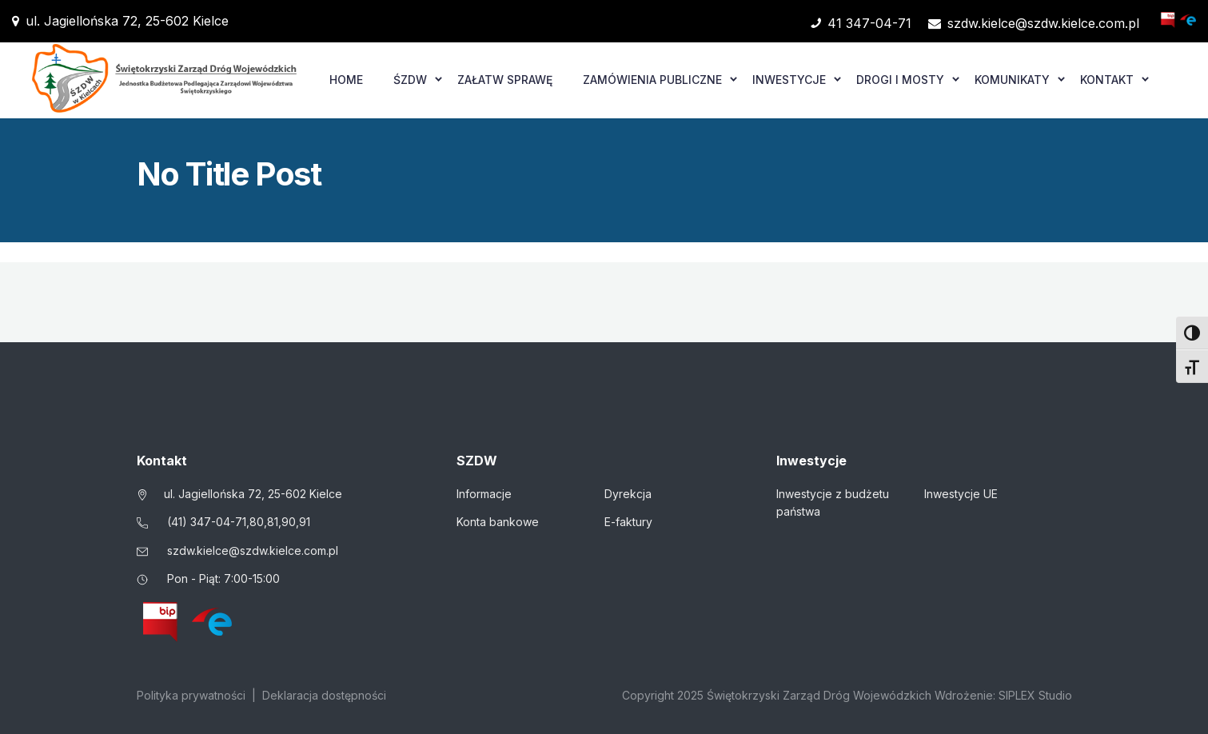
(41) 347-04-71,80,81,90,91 (238, 522)
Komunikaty (1012, 79)
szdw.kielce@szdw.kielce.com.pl (1033, 23)
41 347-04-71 (861, 23)
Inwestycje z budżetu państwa (832, 502)
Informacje (484, 494)
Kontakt (1107, 79)
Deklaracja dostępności (324, 695)
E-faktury (628, 522)
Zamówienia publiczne (652, 79)
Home (346, 79)
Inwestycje (789, 79)
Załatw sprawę (504, 79)
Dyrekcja (628, 494)
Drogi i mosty (900, 79)
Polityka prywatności (191, 695)
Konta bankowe (497, 522)
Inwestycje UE (961, 494)
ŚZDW (410, 79)
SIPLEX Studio (1035, 695)
